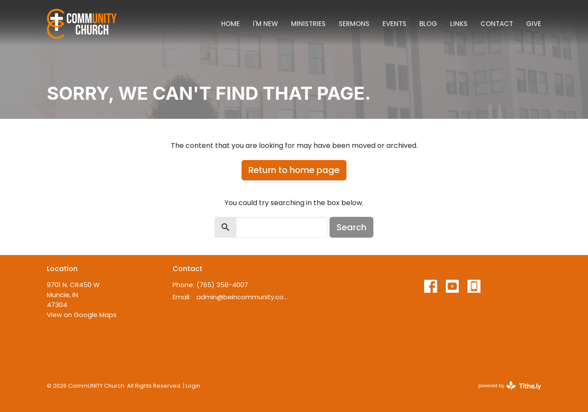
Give (533, 23)
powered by (509, 385)
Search (351, 227)
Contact (496, 23)
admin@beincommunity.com (243, 296)
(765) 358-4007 (222, 284)
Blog (428, 23)
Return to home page (294, 170)
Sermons (354, 23)
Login (193, 386)
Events (394, 23)
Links (458, 23)
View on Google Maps (82, 314)
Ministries (308, 23)
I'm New (265, 23)
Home (230, 23)
